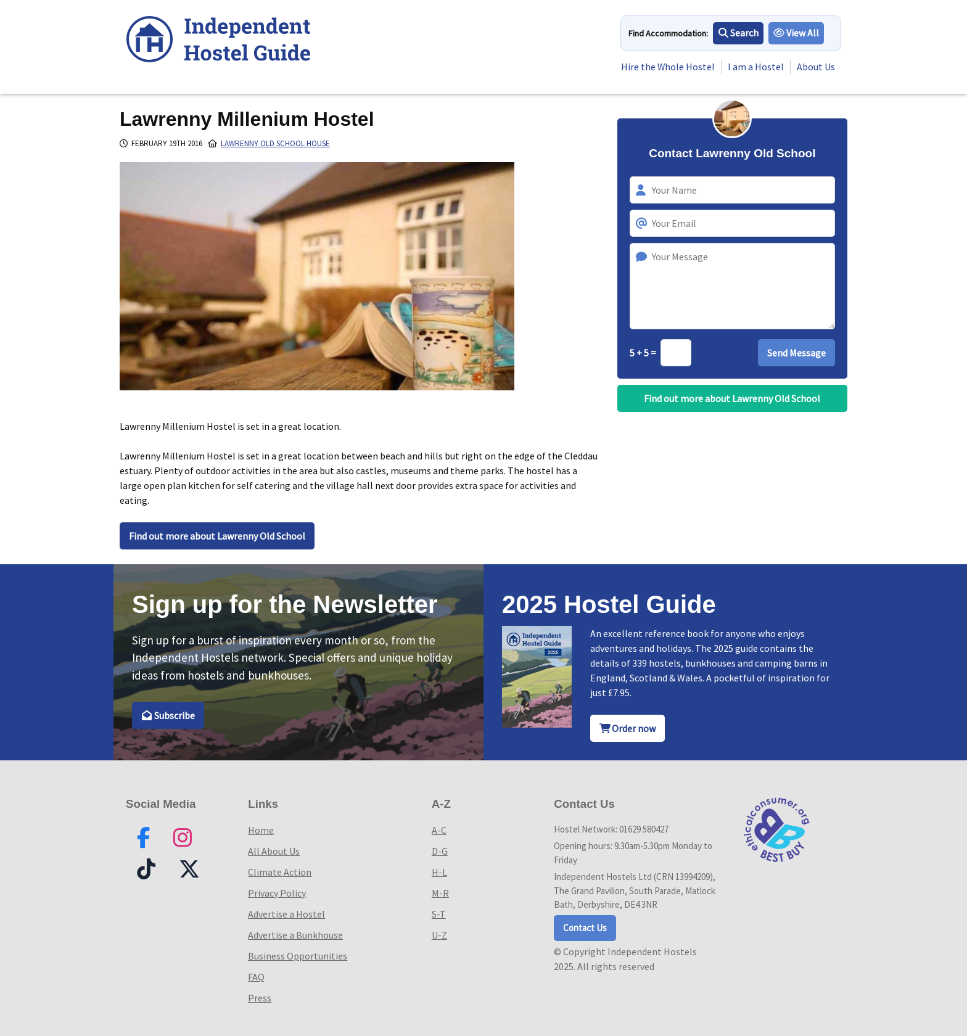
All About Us (274, 851)
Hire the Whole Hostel (667, 67)
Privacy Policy (277, 893)
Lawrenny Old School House (275, 143)
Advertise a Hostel (286, 914)
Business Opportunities (297, 956)
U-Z (439, 935)
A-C (439, 830)
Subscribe (168, 715)
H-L (439, 872)
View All (797, 33)
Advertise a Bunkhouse (295, 935)
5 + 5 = (644, 353)
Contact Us (585, 928)
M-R (440, 893)
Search (738, 33)
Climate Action (279, 872)
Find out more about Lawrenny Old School (217, 536)
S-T (439, 914)
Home (261, 830)
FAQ (256, 977)
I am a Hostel (756, 67)
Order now (627, 728)
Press (259, 998)
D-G (440, 851)
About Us (816, 67)
